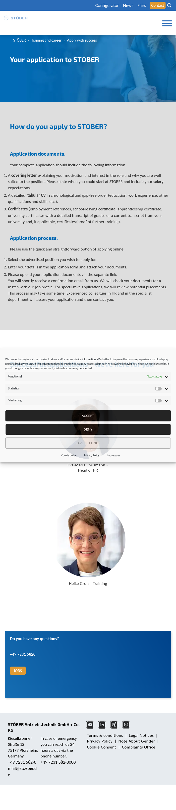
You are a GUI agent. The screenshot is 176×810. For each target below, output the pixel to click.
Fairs (141, 5)
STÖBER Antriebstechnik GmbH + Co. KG (44, 727)
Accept (88, 415)
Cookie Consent (101, 747)
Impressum (113, 455)
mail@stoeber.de (22, 771)
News (128, 5)
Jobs (18, 670)
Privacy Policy (91, 455)
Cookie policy (68, 455)
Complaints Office (138, 747)
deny (88, 429)
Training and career (46, 40)
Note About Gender (136, 741)
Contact (157, 5)
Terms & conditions (105, 735)
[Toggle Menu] (167, 23)
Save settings (88, 443)
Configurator (107, 5)
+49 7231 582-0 (22, 762)
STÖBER (19, 40)
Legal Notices (141, 735)
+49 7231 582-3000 (58, 762)
